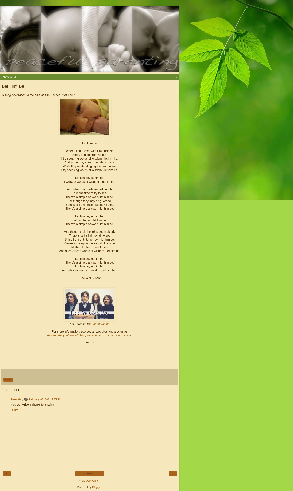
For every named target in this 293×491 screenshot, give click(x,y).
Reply (14, 409)
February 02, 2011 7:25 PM (45, 399)
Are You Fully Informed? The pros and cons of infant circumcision (89, 335)
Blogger (96, 487)
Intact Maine (101, 323)
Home (90, 473)
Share (8, 379)
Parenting (17, 399)
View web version (89, 480)
